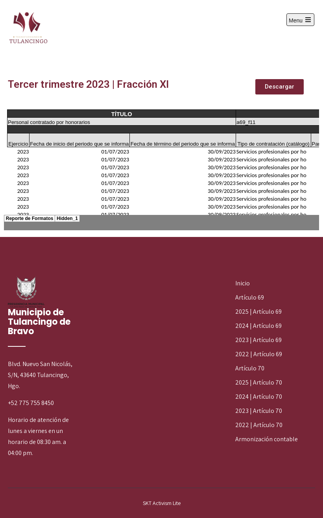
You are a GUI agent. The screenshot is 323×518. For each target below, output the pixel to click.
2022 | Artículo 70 (258, 425)
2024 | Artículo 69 (258, 326)
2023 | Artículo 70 (258, 411)
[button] (279, 86)
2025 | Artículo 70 (258, 382)
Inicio (242, 283)
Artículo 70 (249, 368)
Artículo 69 (249, 297)
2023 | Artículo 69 (258, 340)
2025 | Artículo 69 (258, 311)
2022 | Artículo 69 (258, 354)
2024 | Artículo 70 (258, 396)
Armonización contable (266, 439)
